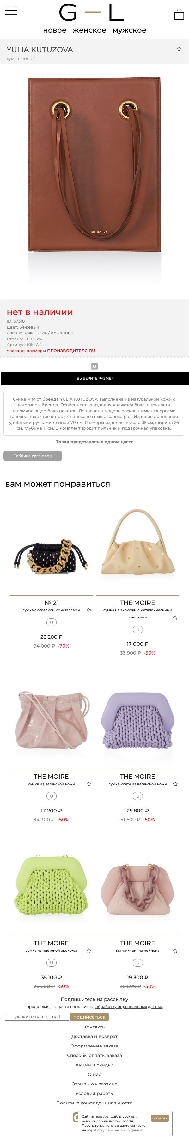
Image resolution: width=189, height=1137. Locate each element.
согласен (160, 1118)
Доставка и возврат (94, 1036)
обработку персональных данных (129, 1006)
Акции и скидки (94, 1065)
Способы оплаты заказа (94, 1055)
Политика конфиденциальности (94, 1103)
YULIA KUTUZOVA (40, 49)
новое (54, 30)
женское (89, 30)
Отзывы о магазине (94, 1084)
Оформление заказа (94, 1046)
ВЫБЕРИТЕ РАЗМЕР (95, 378)
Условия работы (95, 1093)
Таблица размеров (33, 455)
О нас (94, 1074)
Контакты (94, 1027)
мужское (129, 30)
